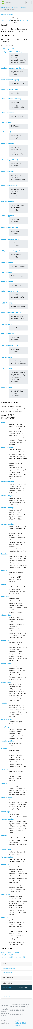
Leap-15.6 (6, 996)
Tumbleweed (14, 7)
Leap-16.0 (6, 992)
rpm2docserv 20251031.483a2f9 (20, 1022)
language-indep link (9, 968)
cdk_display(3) (7, 955)
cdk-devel (23, 7)
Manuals (5, 7)
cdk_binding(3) (7, 957)
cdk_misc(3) (6, 20)
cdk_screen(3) (14, 952)
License (17, 1025)
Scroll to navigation (7, 14)
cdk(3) (4, 952)
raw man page (7, 972)
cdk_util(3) (20, 957)
